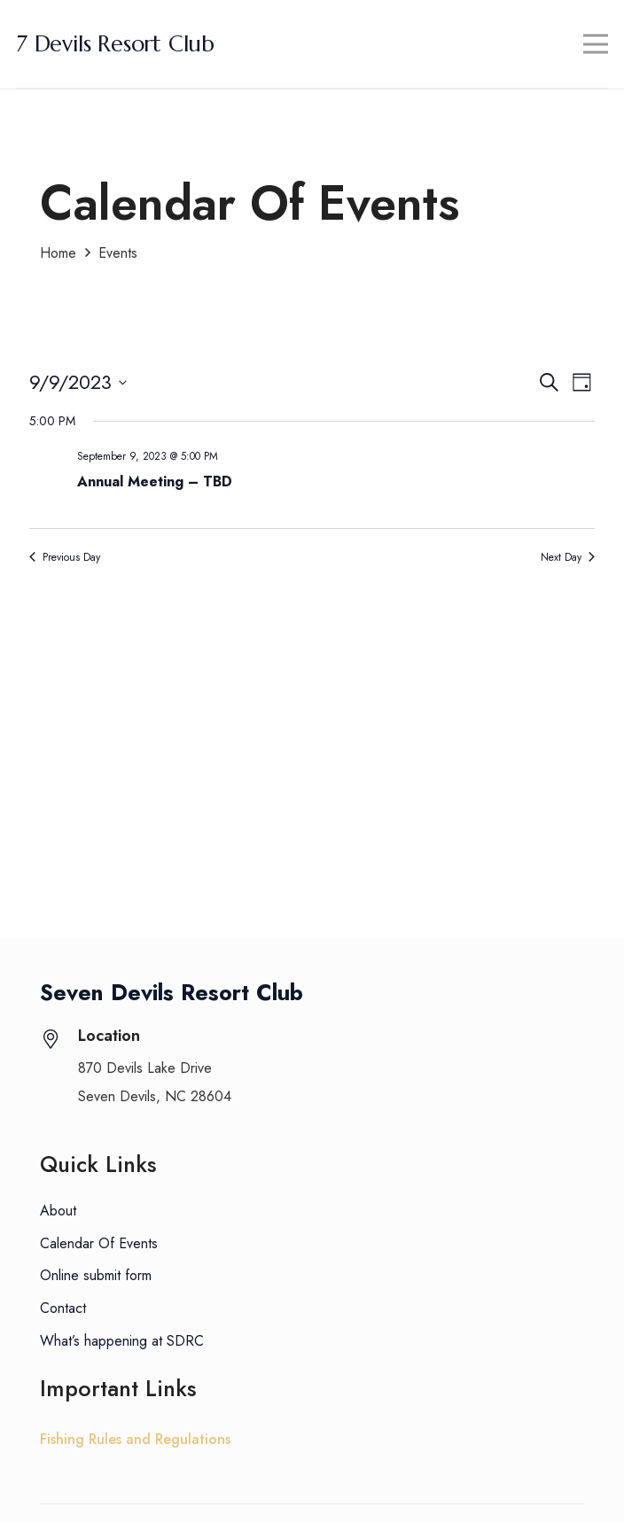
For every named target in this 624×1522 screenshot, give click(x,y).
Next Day (568, 557)
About (58, 1210)
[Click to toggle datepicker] (78, 382)
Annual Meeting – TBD (154, 481)
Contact (63, 1308)
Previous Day (64, 557)
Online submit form (96, 1275)
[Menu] (596, 44)
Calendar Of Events (99, 1243)
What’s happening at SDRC (122, 1341)
